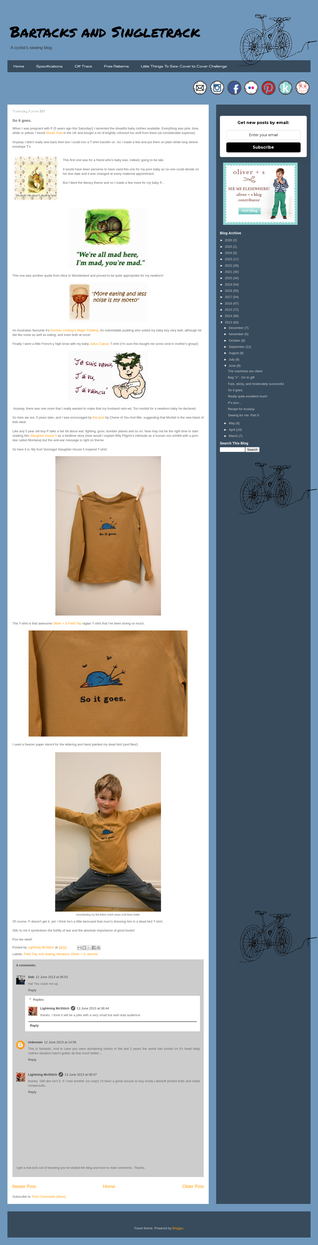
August (234, 353)
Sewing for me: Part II (243, 415)
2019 (229, 284)
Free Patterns (116, 66)
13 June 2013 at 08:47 (81, 1074)
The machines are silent (245, 371)
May (232, 423)
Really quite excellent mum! (247, 396)
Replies (38, 999)
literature (63, 954)
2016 (229, 303)
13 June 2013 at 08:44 (93, 1008)
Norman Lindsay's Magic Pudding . (74, 330)
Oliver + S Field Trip (67, 623)
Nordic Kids (54, 133)
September (237, 347)
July (232, 359)
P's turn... (234, 403)
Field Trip (30, 954)
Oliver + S (78, 954)
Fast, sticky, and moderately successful (256, 384)
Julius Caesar (99, 344)
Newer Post (24, 1186)
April (232, 430)
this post (98, 417)
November (237, 334)
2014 (229, 316)
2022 (229, 265)
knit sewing (47, 954)
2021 (229, 272)
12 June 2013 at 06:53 (52, 977)
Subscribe (263, 147)
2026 (229, 240)
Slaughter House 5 (43, 435)
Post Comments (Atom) (49, 1196)
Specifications (49, 66)
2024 (229, 253)
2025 (229, 247)
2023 (229, 259)
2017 (229, 297)
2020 (229, 278)
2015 (229, 309)
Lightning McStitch (54, 1008)
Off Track (83, 66)
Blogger (177, 1228)
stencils (92, 954)
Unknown (35, 1042)
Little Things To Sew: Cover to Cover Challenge (184, 66)
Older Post (193, 1186)
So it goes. (235, 390)
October (235, 340)
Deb (31, 977)
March (234, 436)
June (233, 366)
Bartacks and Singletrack (105, 31)
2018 (229, 291)
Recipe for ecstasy (241, 409)
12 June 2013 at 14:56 (60, 1042)
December (237, 328)
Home (18, 66)
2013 (229, 322)
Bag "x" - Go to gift (241, 377)
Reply (32, 990)
